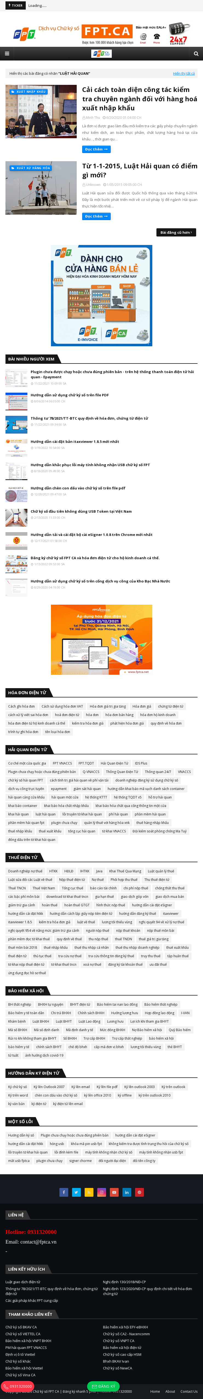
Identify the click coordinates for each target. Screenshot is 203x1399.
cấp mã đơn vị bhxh (109, 1047)
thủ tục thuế (42, 956)
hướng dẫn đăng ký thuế (137, 913)
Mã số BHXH (17, 1030)
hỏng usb (57, 1143)
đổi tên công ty (144, 1160)
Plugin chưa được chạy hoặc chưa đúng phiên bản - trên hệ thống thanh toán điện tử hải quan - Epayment (112, 374)
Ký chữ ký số (17, 1086)
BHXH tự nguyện (50, 1004)
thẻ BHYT (175, 1047)
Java (99, 871)
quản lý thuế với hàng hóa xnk (107, 822)
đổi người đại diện (112, 1160)
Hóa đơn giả (142, 706)
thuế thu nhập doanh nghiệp (137, 947)
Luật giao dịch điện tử (22, 1281)
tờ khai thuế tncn (63, 964)
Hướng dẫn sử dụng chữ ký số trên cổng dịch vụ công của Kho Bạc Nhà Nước (100, 581)
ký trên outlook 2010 (154, 1095)
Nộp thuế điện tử (72, 879)
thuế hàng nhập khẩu (152, 822)
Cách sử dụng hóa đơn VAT (62, 706)
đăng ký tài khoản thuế (125, 964)
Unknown (93, 184)
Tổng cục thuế (72, 888)
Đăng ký (103, 1386)
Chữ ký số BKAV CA (21, 1327)
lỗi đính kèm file (66, 1152)
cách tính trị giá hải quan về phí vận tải (79, 780)
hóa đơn (92, 715)
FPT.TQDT (86, 763)
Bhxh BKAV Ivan (116, 1361)
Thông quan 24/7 (158, 771)
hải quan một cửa (65, 797)
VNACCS (184, 771)
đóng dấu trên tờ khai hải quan (31, 839)
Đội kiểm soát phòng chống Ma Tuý (160, 831)
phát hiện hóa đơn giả (127, 723)
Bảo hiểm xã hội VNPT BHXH (28, 1340)
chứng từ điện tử (170, 706)
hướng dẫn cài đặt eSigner (152, 905)
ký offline (125, 1095)
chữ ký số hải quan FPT (25, 780)
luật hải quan (46, 814)
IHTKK (84, 871)
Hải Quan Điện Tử (114, 763)
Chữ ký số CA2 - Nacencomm (126, 1333)
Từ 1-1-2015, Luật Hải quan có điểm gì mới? (140, 170)
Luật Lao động (89, 1021)
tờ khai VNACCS (114, 831)
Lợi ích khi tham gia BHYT (149, 1021)
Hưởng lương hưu (124, 1013)
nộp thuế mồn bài (160, 930)
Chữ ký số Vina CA (20, 1374)
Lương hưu (115, 1021)
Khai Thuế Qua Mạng (125, 871)
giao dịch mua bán (169, 896)
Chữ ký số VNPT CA (118, 1340)
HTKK (53, 871)
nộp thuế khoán (128, 930)
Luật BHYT (64, 1021)
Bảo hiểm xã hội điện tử (122, 1347)
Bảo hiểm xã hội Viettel (24, 1368)
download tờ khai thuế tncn (67, 896)
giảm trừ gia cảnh (21, 905)
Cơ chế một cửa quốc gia (27, 763)
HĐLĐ (68, 871)
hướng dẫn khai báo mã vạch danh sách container (146, 788)
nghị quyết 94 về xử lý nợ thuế (161, 922)
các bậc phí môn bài (23, 896)
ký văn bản (16, 1103)
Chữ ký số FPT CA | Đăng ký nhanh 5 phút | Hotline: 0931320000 (82, 1391)
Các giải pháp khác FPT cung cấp (31, 1300)
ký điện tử (39, 1103)
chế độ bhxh (77, 1047)
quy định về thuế (69, 939)
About (170, 1391)
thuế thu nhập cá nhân (92, 947)
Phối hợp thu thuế (124, 879)
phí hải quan (118, 814)
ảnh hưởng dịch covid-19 (44, 1055)
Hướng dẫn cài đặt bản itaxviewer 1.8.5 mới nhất (75, 441)
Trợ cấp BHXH (94, 1038)
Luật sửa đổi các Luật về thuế (30, 879)
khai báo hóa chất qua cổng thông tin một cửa (131, 805)
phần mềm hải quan (150, 814)
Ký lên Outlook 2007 (49, 1086)
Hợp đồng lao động (159, 1013)
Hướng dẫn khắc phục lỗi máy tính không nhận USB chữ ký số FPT (90, 464)
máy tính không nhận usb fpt (161, 1152)
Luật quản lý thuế (161, 871)
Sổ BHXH (70, 1038)
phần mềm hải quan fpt (26, 822)
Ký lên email (81, 1086)
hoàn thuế (50, 905)
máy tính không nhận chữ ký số (108, 1152)
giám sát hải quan (87, 788)
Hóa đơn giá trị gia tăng (108, 706)
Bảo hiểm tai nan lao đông (117, 1004)
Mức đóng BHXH (112, 1030)
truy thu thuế (151, 956)
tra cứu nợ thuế (70, 956)
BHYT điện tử (80, 1004)
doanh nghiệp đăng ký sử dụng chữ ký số (146, 780)
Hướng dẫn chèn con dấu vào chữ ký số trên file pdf (78, 488)
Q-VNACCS (91, 771)
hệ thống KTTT (96, 797)
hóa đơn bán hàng (119, 715)
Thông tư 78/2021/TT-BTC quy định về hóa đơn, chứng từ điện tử (89, 418)
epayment (59, 788)
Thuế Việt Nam (44, 888)
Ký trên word (18, 1095)
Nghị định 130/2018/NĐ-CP (124, 1281)
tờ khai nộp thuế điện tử (26, 964)
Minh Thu (93, 117)
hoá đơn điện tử (67, 715)
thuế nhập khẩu (20, 831)
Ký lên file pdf (107, 1086)
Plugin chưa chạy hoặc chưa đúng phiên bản (42, 771)
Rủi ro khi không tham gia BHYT (32, 1038)
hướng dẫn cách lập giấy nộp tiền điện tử (81, 913)
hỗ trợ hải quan (160, 797)
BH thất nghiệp (19, 1004)
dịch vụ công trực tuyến (26, 788)
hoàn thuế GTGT (77, 905)
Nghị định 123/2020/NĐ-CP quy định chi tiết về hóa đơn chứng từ (147, 1291)
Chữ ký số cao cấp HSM (122, 1354)
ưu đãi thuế (158, 964)
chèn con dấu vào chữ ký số (56, 1095)
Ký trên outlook (173, 1086)
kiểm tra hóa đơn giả (88, 723)
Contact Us (189, 1391)
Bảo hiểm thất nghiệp (161, 1004)
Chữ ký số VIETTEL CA (22, 1333)
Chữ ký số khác (18, 1361)
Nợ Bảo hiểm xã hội (147, 1030)
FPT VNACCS (62, 763)
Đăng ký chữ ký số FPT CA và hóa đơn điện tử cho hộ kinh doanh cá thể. (95, 557)
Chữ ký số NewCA (117, 1368)
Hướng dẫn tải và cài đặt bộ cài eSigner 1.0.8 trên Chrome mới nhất (92, 534)
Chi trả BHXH (61, 1013)
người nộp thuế (97, 930)
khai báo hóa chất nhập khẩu (66, 805)
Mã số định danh (46, 1030)
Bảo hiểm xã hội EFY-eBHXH (125, 1327)
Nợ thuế (98, 879)
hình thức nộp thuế (110, 905)
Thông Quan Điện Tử (122, 771)
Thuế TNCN (17, 888)
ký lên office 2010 (97, 1095)
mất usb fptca (19, 1160)
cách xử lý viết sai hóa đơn (28, 715)
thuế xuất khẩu (50, 831)
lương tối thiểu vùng (117, 922)
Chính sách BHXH (91, 1013)
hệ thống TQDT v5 (128, 797)
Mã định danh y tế (79, 1030)
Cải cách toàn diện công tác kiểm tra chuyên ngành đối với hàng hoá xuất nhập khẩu (139, 98)
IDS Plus (141, 763)
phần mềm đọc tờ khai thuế (29, 939)
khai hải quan (18, 814)
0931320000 (17, 1386)
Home (155, 1391)
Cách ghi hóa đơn (21, 706)
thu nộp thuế (98, 939)
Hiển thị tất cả (184, 73)
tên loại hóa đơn (57, 731)
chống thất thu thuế (170, 888)
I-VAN (185, 1013)
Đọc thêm (94, 149)
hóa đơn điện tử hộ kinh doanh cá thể (36, 723)
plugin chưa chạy (64, 822)
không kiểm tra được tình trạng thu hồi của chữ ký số (148, 1143)
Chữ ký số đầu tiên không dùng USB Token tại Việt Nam (81, 511)
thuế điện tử (17, 956)
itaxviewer (171, 913)
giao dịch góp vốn (134, 896)
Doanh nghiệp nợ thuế (25, 871)
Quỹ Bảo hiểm (180, 1030)
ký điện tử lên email (68, 1103)
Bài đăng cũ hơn (175, 232)
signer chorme (80, 1160)
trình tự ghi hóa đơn (23, 731)
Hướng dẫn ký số (21, 1135)
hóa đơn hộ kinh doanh (158, 715)
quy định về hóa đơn (166, 723)
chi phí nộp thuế (136, 888)
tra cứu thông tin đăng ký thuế (111, 956)
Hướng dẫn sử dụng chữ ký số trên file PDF (70, 395)
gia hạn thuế (104, 896)
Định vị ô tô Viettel (20, 1354)
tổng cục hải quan (81, 831)
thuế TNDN (123, 939)
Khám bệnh (17, 1021)
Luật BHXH (41, 1021)
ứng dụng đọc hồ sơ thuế (27, 973)
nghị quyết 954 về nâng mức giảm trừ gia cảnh (43, 930)
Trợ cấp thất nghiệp (127, 1038)
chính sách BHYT (49, 1047)
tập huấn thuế (178, 956)
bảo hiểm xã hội (161, 1038)
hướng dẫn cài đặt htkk (25, 913)
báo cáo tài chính (103, 888)
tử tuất (13, 1055)
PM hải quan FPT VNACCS (26, 1347)
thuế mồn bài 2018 (22, 947)
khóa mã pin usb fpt (86, 1143)
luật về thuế (86, 922)
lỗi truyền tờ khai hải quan (82, 814)
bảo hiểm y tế (18, 1047)
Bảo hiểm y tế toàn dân (26, 1013)
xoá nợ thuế (92, 964)
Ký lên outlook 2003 (139, 1086)
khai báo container (22, 805)
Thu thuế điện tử (156, 879)
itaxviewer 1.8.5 (20, 922)
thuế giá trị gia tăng (153, 939)
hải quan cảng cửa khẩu (26, 797)
